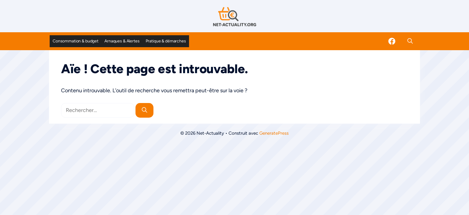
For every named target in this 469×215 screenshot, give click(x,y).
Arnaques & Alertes (121, 41)
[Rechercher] (144, 110)
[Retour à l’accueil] (234, 16)
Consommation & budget (75, 41)
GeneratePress (274, 133)
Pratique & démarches (166, 41)
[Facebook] (392, 41)
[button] (410, 41)
